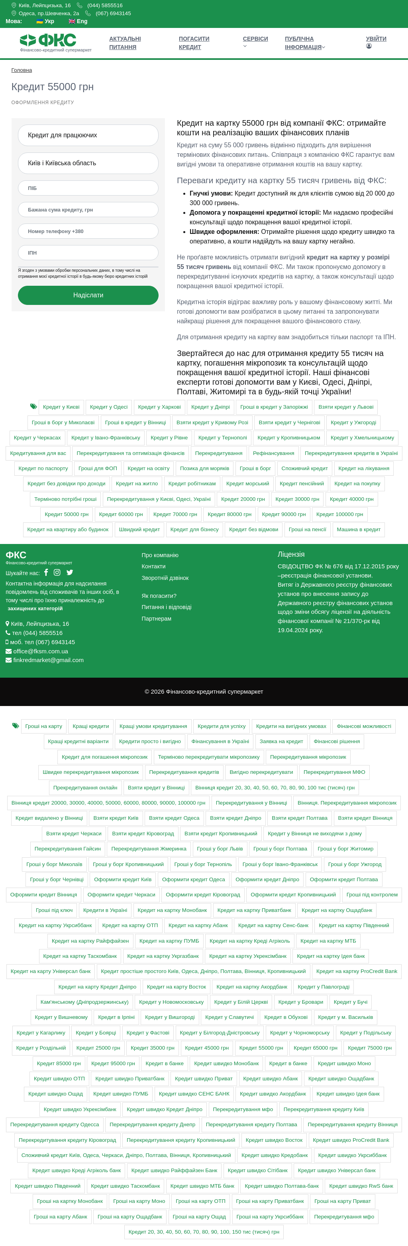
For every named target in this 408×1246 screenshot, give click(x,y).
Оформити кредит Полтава (344, 879)
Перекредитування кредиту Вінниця (353, 1124)
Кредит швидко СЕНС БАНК (194, 1094)
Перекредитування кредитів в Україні (351, 453)
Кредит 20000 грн (243, 499)
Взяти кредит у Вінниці (156, 788)
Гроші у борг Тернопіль (203, 864)
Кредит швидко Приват (204, 1079)
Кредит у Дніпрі (210, 407)
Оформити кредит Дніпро (267, 879)
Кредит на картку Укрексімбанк (247, 956)
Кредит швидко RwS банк (361, 1186)
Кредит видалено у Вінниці (49, 818)
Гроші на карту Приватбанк (270, 1201)
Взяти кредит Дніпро (235, 818)
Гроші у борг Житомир (345, 849)
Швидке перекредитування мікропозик (91, 772)
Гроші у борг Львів (220, 849)
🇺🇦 (45, 21)
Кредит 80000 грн (229, 514)
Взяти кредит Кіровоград (143, 834)
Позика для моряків (204, 468)
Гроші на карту (44, 726)
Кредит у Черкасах (37, 438)
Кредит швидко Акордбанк (273, 1094)
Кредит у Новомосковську (171, 1002)
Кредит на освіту (149, 468)
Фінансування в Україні (220, 741)
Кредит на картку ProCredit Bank (356, 971)
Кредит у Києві (61, 407)
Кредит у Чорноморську (300, 1033)
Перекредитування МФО (334, 772)
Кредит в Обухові (286, 1017)
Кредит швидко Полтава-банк (282, 1186)
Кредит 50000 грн (66, 514)
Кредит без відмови (253, 529)
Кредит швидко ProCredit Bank (351, 1140)
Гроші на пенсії (307, 529)
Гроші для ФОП (97, 468)
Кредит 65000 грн (315, 1048)
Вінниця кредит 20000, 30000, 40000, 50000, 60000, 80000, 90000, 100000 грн (109, 803)
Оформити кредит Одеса (193, 879)
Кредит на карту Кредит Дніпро (98, 987)
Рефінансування (273, 453)
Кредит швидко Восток (274, 1140)
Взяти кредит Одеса (174, 818)
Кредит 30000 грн (298, 499)
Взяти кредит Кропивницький (220, 834)
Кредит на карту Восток (176, 987)
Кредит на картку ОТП (130, 925)
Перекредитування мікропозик (308, 757)
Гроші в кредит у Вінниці (135, 422)
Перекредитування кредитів (184, 772)
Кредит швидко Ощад (55, 1094)
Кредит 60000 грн (121, 514)
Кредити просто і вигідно (150, 741)
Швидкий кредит (139, 529)
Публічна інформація (305, 43)
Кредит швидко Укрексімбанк (80, 1109)
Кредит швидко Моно (344, 1063)
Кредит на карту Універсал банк (50, 971)
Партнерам (156, 618)
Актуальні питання (125, 43)
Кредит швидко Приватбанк (129, 1079)
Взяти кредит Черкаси (74, 834)
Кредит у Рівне (169, 438)
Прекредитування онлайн (85, 788)
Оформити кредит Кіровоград (203, 895)
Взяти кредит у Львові (345, 407)
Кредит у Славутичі (229, 1017)
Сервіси (255, 42)
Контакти (154, 566)
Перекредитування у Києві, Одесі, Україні (159, 499)
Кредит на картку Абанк (198, 925)
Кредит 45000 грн (207, 1048)
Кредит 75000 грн (370, 1048)
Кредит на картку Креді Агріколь (250, 941)
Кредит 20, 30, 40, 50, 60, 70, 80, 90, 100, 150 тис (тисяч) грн (204, 1232)
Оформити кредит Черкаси (121, 895)
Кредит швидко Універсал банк (337, 1170)
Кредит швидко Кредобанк (274, 1155)
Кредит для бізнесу (195, 529)
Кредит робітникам (192, 484)
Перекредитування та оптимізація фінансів (130, 453)
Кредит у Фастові (148, 1033)
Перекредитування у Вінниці (251, 803)
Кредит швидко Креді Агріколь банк (76, 1170)
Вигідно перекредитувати (261, 772)
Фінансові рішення (337, 741)
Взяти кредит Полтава (300, 818)
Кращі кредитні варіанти (78, 741)
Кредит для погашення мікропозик (104, 757)
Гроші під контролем (372, 895)
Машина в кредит (359, 529)
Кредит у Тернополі (222, 438)
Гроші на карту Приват (342, 1201)
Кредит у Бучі (350, 1002)
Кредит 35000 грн (153, 1048)
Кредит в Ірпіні (116, 1017)
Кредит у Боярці (96, 1033)
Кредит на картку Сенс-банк (273, 925)
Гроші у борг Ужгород (355, 864)
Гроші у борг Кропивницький (128, 864)
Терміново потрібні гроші (65, 499)
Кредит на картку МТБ (328, 941)
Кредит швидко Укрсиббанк (352, 1155)
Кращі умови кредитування (153, 726)
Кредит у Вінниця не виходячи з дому (315, 834)
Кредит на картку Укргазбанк (163, 956)
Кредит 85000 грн (59, 1063)
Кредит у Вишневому (61, 1017)
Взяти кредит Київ (115, 818)
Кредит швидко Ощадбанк (341, 1079)
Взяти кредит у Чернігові (289, 422)
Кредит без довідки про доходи (66, 484)
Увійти (376, 42)
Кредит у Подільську (366, 1033)
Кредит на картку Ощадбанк (337, 910)
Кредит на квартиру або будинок (68, 529)
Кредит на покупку (357, 484)
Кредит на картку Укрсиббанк (55, 925)
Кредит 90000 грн (284, 514)
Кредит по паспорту (43, 468)
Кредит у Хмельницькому (362, 438)
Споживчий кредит (305, 468)
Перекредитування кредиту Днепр (152, 1124)
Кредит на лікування (364, 468)
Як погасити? (159, 596)
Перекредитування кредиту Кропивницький (181, 1140)
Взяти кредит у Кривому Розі (212, 422)
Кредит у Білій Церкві (241, 1002)
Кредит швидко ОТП (59, 1079)
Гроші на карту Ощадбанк (130, 1217)
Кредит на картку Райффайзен (90, 941)
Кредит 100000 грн (339, 514)
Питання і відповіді (167, 607)
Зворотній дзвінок (165, 578)
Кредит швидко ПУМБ (120, 1094)
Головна (22, 70)
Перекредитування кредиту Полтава (251, 1124)
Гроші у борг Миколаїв (54, 864)
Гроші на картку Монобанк (70, 1201)
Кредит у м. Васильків (345, 1017)
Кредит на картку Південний (354, 925)
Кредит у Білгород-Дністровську (220, 1033)
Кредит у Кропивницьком (288, 438)
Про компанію (160, 555)
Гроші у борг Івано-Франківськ (280, 864)
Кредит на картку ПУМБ (169, 941)
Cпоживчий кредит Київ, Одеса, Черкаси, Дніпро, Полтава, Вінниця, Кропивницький (126, 1155)
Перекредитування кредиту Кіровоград (67, 1140)
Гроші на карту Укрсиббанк (270, 1217)
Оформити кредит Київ (122, 879)
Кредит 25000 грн (98, 1048)
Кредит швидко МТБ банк (202, 1186)
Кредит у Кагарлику (41, 1033)
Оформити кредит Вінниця (43, 895)
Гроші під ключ (54, 910)
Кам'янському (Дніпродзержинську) (85, 1002)
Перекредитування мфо (243, 1109)
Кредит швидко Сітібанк (258, 1170)
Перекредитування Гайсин (68, 849)
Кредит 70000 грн (175, 514)
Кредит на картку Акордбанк (251, 987)
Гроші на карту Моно (139, 1201)
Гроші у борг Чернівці (56, 879)
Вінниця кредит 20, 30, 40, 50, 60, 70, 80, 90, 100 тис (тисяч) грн (275, 788)
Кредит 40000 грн (352, 499)
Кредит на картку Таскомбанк (80, 956)
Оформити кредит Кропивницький (293, 895)
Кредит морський (247, 484)
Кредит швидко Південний (47, 1186)
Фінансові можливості (364, 726)
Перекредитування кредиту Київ (324, 1109)
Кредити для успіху (221, 726)
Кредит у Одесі (109, 407)
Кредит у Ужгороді (353, 422)
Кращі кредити (91, 726)
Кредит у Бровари (301, 1002)
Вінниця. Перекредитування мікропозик (347, 803)
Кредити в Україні (105, 910)
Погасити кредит (194, 43)
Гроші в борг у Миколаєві (63, 422)
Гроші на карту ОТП (201, 1201)
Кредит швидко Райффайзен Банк (174, 1170)
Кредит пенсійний (302, 484)
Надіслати (88, 295)
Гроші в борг (255, 468)
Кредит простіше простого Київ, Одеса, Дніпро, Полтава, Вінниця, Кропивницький (203, 971)
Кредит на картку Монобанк (172, 910)
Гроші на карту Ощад (199, 1217)
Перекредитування (219, 453)
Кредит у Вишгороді (169, 1017)
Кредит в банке (164, 1063)
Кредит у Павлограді (323, 987)
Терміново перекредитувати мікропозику (209, 757)
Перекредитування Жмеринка (148, 849)
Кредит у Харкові (159, 407)
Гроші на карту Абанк (60, 1217)
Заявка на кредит (281, 741)
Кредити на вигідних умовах (291, 726)
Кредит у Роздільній (41, 1048)
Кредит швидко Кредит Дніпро (164, 1109)
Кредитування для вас (38, 453)
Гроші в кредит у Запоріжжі (274, 407)
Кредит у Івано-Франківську (105, 438)
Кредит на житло (137, 484)
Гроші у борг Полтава (280, 849)
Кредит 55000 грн (261, 1048)
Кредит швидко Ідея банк (348, 1094)
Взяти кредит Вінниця (365, 818)
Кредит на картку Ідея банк (331, 956)
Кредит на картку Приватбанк (254, 910)
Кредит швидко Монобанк (226, 1063)
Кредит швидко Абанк (270, 1079)
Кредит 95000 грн (113, 1063)
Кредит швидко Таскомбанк (125, 1186)
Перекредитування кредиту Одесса (54, 1124)
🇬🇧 (78, 21)
